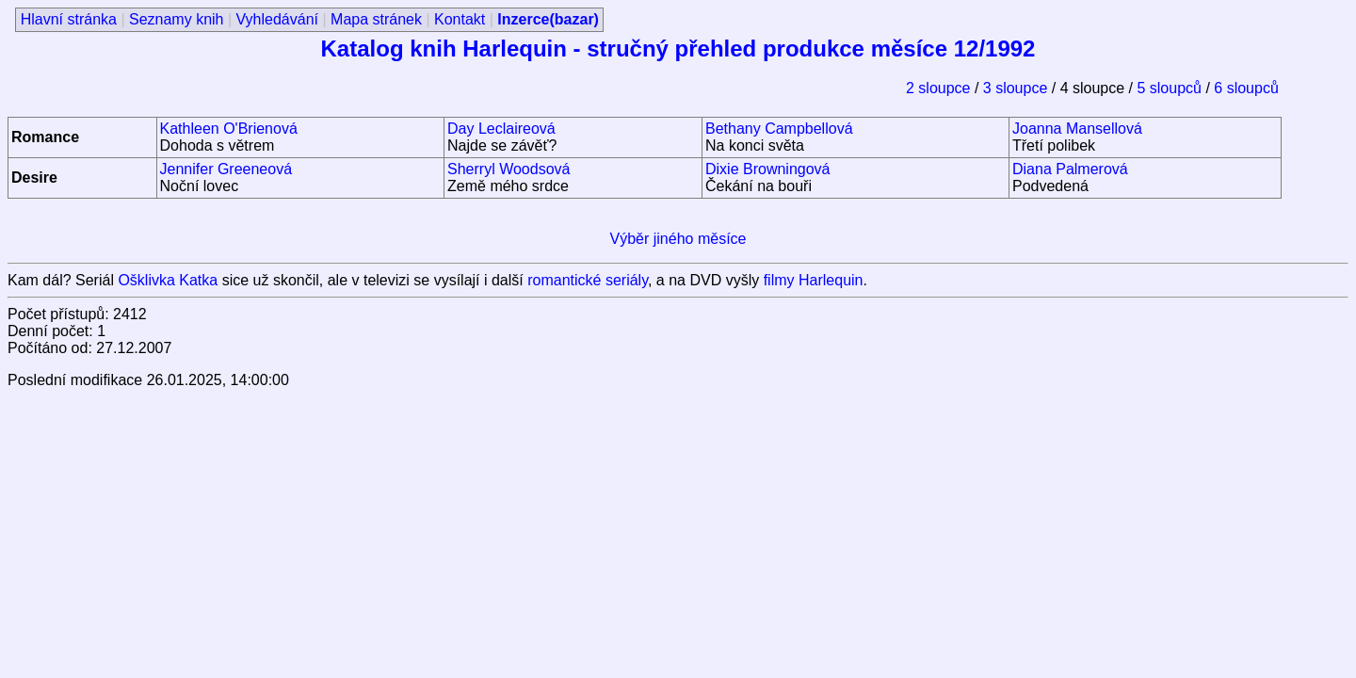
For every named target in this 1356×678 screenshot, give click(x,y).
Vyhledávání (277, 19)
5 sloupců (1171, 88)
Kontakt (459, 19)
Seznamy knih (176, 19)
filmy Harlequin (814, 280)
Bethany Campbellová (779, 129)
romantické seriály (587, 280)
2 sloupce (940, 88)
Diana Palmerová (1070, 169)
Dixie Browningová (768, 169)
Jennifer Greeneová (226, 169)
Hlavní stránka (69, 19)
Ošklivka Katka (168, 280)
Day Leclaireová (501, 129)
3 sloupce (1017, 88)
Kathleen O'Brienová (229, 129)
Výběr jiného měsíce (678, 239)
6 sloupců (1246, 88)
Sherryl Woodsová (508, 169)
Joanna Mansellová (1077, 129)
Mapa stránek (376, 19)
